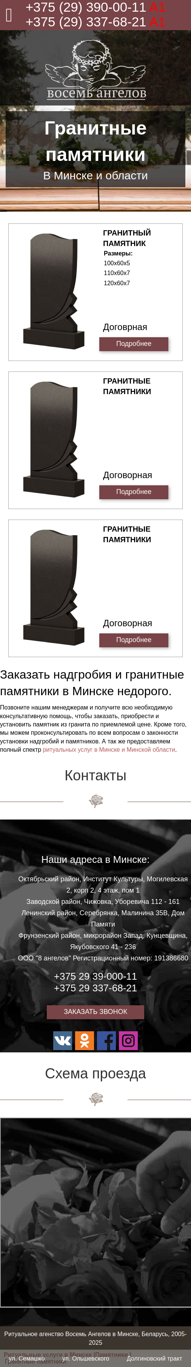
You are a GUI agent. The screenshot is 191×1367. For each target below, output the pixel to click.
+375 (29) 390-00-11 (96, 7)
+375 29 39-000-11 (95, 976)
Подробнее (133, 343)
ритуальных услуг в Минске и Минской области (109, 749)
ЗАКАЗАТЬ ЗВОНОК (95, 1011)
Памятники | (113, 1355)
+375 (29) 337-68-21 (96, 22)
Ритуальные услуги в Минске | (49, 1355)
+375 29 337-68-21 (95, 988)
